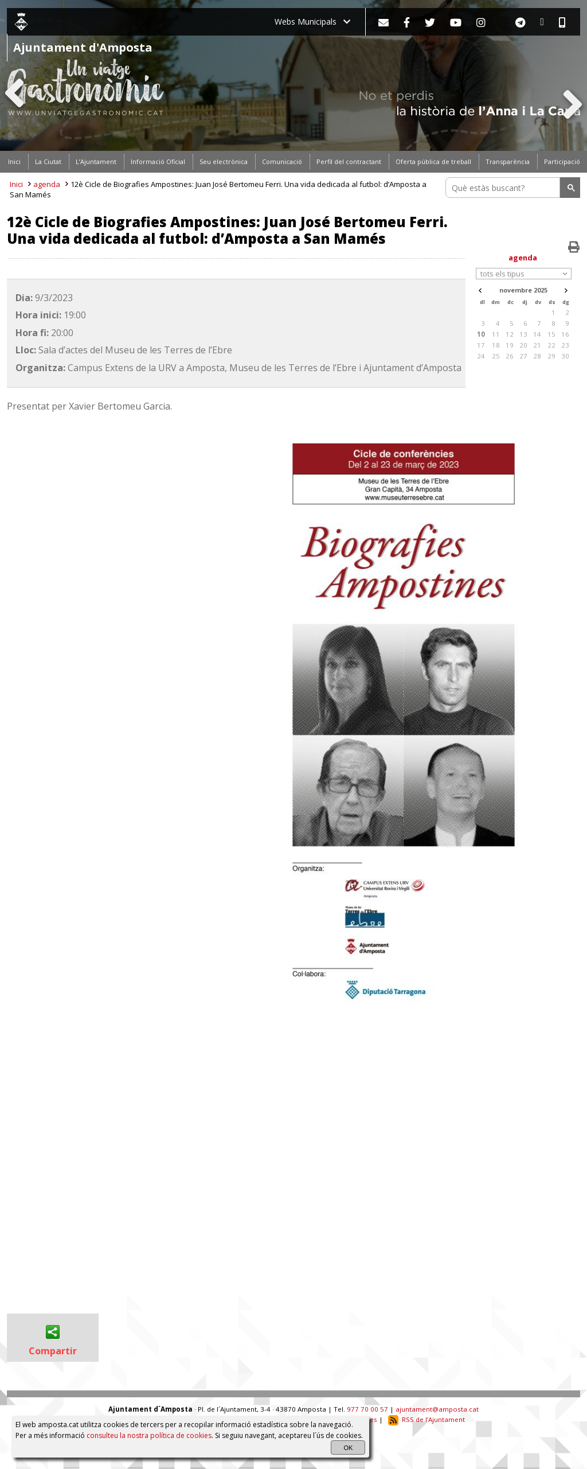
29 (551, 356)
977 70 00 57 (367, 1409)
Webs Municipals (312, 21)
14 (537, 334)
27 (523, 356)
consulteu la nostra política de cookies (149, 1435)
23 (565, 345)
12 (510, 334)
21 (537, 345)
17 (481, 345)
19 (510, 345)
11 (496, 334)
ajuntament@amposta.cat (437, 1409)
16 (565, 334)
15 (551, 334)
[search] (504, 187)
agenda (46, 184)
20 (523, 345)
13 (523, 334)
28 (537, 356)
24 (481, 356)
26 (510, 356)
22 (551, 345)
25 (496, 356)
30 (565, 356)
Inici (16, 184)
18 (496, 345)
